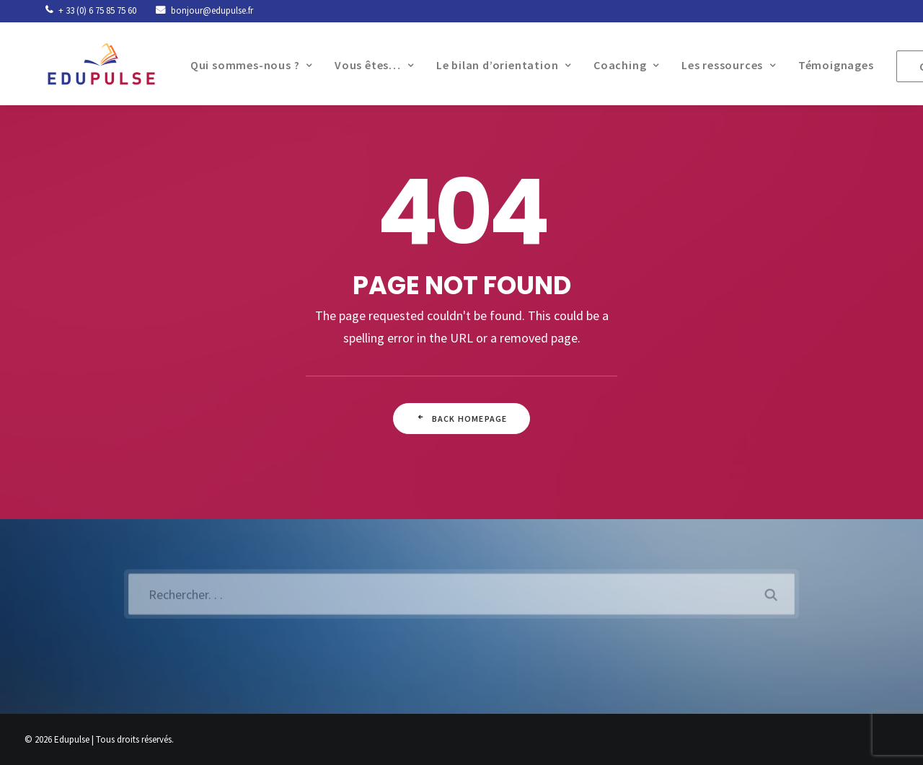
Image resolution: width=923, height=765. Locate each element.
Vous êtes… (362, 65)
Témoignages (824, 65)
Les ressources (716, 65)
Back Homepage (462, 418)
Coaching (614, 65)
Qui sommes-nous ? (239, 65)
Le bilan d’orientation (491, 65)
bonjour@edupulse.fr (212, 10)
